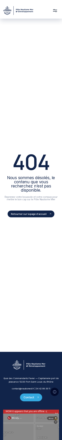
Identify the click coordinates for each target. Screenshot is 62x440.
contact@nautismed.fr (23, 388)
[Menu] (55, 10)
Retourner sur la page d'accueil (31, 214)
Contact (31, 397)
